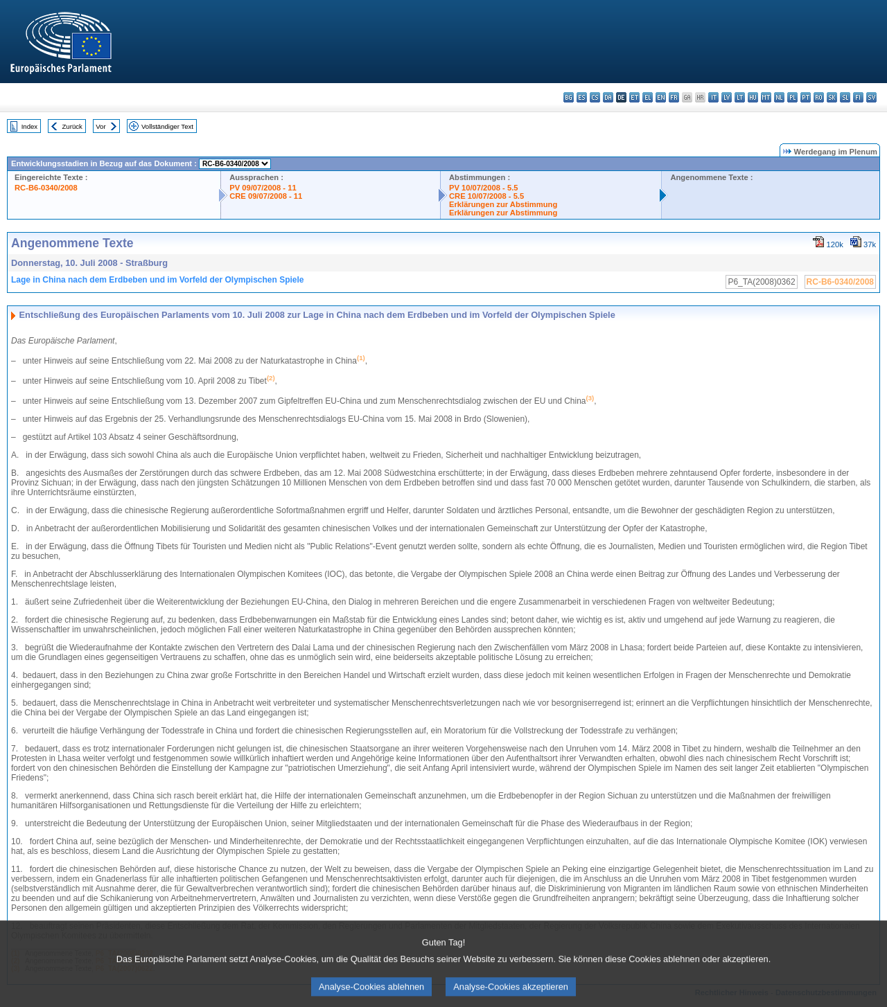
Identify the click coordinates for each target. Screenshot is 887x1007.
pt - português (805, 97)
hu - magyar (753, 97)
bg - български (568, 97)
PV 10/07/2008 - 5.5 (483, 188)
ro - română (819, 97)
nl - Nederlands (779, 97)
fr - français (674, 97)
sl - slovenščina (845, 97)
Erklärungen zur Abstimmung (503, 204)
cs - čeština (595, 97)
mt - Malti (766, 97)
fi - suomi (858, 97)
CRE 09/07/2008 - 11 (265, 196)
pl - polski (792, 97)
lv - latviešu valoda (726, 97)
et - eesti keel (634, 97)
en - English (661, 97)
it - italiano (713, 97)
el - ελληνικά (647, 97)
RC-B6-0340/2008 (46, 188)
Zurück (72, 126)
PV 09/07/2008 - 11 (262, 188)
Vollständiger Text (167, 126)
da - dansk (608, 97)
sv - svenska (871, 97)
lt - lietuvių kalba (740, 97)
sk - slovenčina (832, 97)
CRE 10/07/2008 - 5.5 (486, 196)
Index (29, 126)
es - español (582, 97)
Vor (100, 126)
